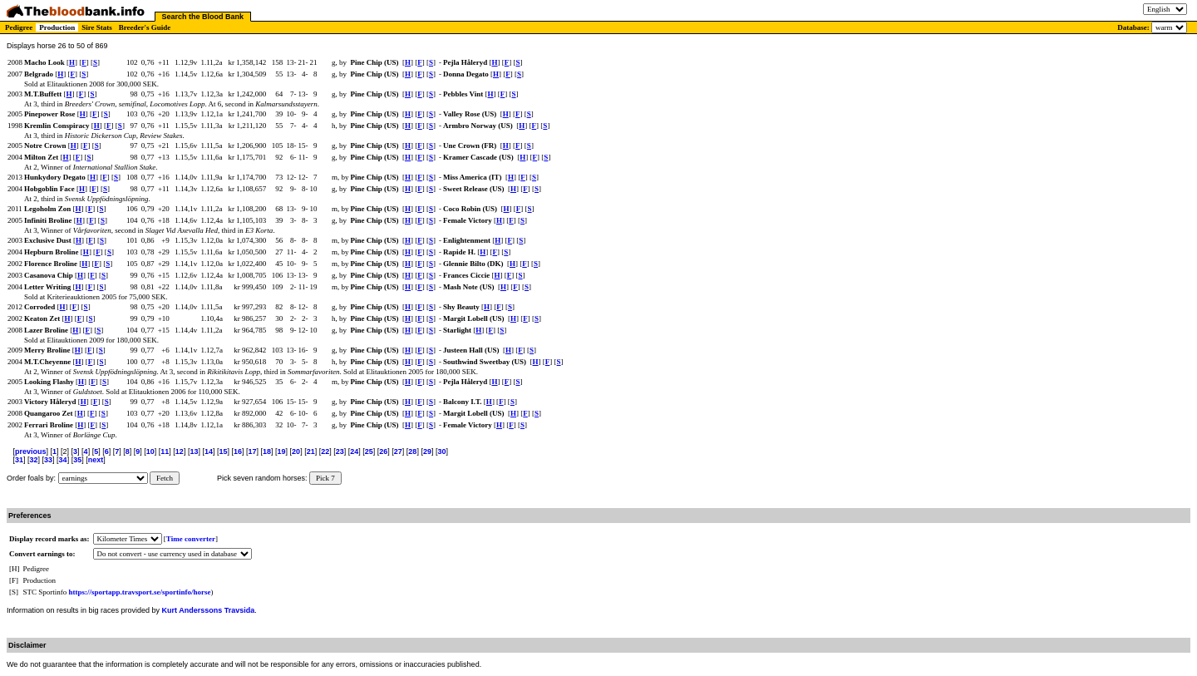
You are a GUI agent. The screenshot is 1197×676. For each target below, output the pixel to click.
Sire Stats (96, 27)
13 (194, 451)
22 (325, 451)
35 (77, 460)
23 (340, 451)
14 (208, 451)
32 (34, 460)
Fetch (164, 478)
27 (398, 451)
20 (296, 451)
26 (383, 451)
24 (354, 451)
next (96, 460)
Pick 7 (325, 478)
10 (150, 451)
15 (223, 451)
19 (282, 451)
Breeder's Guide (145, 27)
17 (253, 451)
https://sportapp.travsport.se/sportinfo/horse (140, 592)
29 (427, 451)
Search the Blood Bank (203, 16)
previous (31, 451)
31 (19, 460)
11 (164, 451)
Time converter (190, 539)
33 (48, 460)
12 (179, 451)
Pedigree (18, 27)
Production (57, 27)
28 (412, 451)
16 (238, 451)
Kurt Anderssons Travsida (208, 610)
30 (441, 451)
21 (311, 451)
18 (267, 451)
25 (369, 451)
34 (63, 460)
